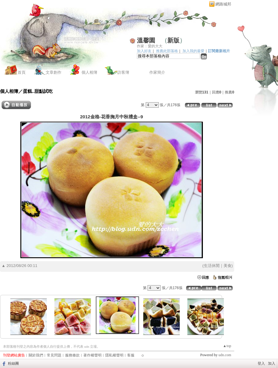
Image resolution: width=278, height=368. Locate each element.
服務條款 (72, 355)
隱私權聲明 (114, 355)
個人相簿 (89, 72)
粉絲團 (13, 363)
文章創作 (53, 72)
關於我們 (36, 355)
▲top (227, 346)
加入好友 (144, 51)
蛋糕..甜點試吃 (38, 91)
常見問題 (54, 355)
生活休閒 (212, 265)
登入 (261, 363)
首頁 (22, 72)
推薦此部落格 (167, 51)
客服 (130, 355)
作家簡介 (157, 72)
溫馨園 (146, 40)
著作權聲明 (92, 355)
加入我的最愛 (193, 51)
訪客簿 (123, 72)
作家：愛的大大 (149, 46)
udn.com (224, 355)
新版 (173, 40)
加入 (271, 363)
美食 (227, 265)
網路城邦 (223, 4)
